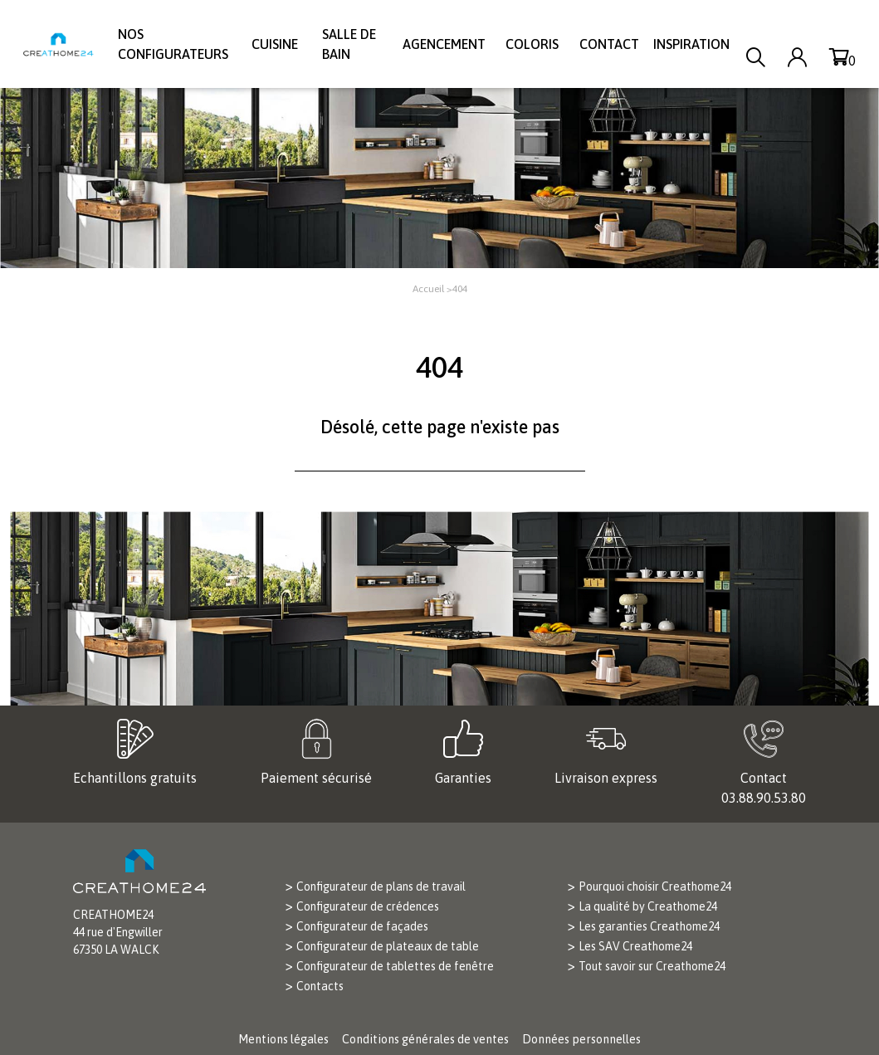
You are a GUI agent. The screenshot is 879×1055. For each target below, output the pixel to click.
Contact (609, 44)
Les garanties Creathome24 (649, 926)
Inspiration (691, 44)
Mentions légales (283, 1039)
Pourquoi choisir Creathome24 (655, 886)
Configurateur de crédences (367, 906)
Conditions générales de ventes (425, 1039)
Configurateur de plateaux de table (387, 946)
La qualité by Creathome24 (648, 906)
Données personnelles (581, 1039)
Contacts (320, 986)
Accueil (428, 289)
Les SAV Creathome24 (635, 946)
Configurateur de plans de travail (381, 886)
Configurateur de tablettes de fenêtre (395, 966)
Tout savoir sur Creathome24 (652, 966)
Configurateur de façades (362, 926)
